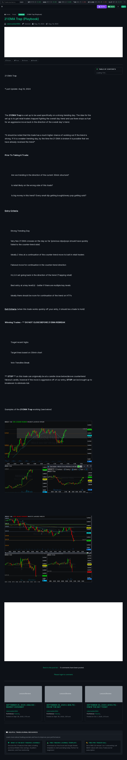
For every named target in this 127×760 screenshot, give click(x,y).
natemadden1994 (14, 24)
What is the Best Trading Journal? (25, 743)
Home (7, 14)
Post (16, 60)
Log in (123, 6)
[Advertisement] (63, 42)
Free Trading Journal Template (63, 743)
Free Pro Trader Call (97, 743)
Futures (16, 714)
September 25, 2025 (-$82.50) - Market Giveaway (21, 706)
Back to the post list (50, 667)
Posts (14, 14)
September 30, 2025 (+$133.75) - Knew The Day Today (102, 706)
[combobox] (13, 2)
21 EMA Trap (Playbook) (21, 19)
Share (8, 60)
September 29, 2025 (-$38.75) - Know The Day (61, 706)
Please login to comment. (63, 674)
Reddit (34, 60)
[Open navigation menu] (2, 6)
